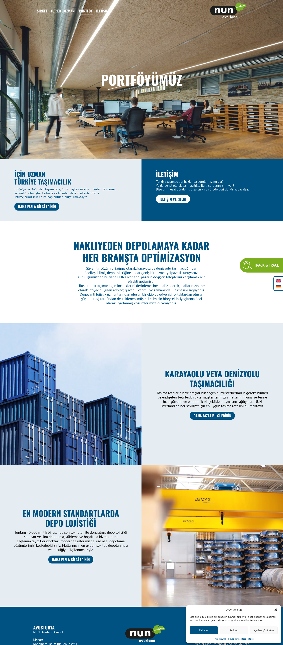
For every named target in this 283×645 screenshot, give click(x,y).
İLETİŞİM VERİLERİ (173, 199)
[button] (276, 610)
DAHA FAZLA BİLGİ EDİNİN (37, 206)
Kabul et (204, 630)
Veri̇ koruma (220, 638)
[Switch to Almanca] (278, 287)
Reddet (234, 630)
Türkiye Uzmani (63, 11)
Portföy (86, 11)
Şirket (42, 11)
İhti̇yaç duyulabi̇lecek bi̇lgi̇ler (241, 638)
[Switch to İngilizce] (278, 281)
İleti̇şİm (102, 11)
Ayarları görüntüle (263, 630)
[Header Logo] (228, 11)
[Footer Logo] (141, 634)
